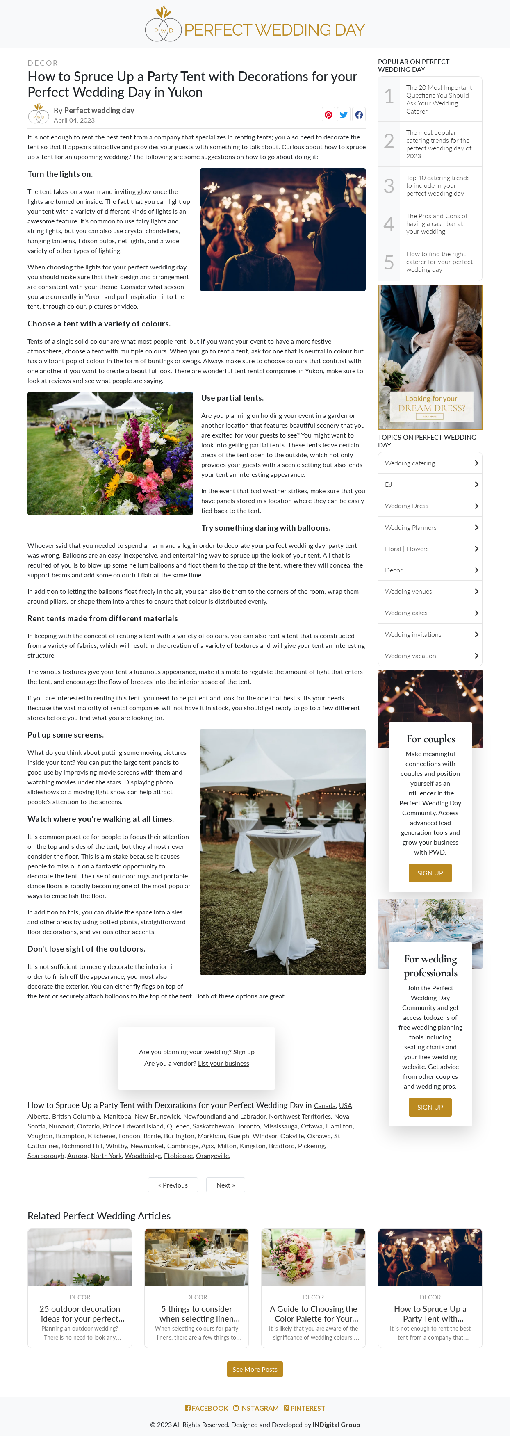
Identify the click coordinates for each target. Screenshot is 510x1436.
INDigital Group (336, 1424)
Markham (211, 1136)
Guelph (238, 1136)
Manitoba (117, 1116)
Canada (325, 1105)
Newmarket (147, 1145)
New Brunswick (157, 1116)
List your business (223, 1063)
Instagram (256, 1408)
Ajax (207, 1145)
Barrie (152, 1136)
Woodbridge (143, 1155)
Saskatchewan (213, 1126)
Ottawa (312, 1126)
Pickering (311, 1145)
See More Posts (255, 1369)
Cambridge (182, 1145)
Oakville (292, 1136)
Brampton (70, 1136)
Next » (225, 1185)
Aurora (77, 1155)
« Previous (173, 1185)
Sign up (244, 1051)
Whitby (116, 1145)
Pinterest (305, 1408)
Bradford (282, 1145)
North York (106, 1155)
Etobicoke (178, 1155)
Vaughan (39, 1136)
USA (345, 1105)
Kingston (253, 1145)
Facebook (206, 1408)
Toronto (248, 1126)
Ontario (88, 1126)
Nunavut (61, 1126)
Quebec (178, 1126)
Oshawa (319, 1136)
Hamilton (339, 1126)
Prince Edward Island (133, 1126)
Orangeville (212, 1155)
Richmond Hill (82, 1145)
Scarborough (45, 1155)
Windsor (265, 1136)
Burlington (179, 1136)
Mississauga (280, 1126)
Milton (227, 1145)
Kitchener (102, 1136)
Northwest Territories (300, 1116)
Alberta (38, 1116)
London (129, 1136)
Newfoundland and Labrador (224, 1116)
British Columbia (76, 1116)
